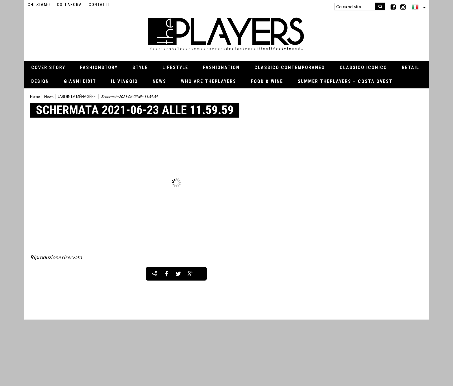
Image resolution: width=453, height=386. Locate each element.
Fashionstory (99, 67)
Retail (410, 67)
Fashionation (221, 67)
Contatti (99, 4)
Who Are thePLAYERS (208, 81)
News (159, 81)
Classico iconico (363, 67)
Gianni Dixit (80, 81)
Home (35, 96)
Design (40, 81)
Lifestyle (175, 67)
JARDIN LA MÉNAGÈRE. (77, 96)
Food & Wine (267, 81)
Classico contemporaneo (289, 67)
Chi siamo (39, 4)
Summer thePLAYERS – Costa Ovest (345, 81)
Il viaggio (124, 81)
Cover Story (48, 67)
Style (140, 67)
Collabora (69, 4)
